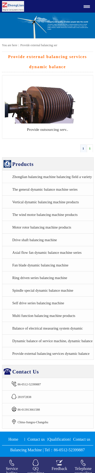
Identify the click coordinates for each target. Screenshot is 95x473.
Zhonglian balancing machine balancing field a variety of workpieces (52, 179)
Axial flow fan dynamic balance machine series (47, 253)
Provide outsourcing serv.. (47, 129)
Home (13, 439)
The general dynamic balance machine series (45, 189)
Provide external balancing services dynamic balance (51, 354)
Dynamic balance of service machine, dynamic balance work (52, 343)
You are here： (11, 45)
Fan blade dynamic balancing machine (40, 265)
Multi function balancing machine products (43, 316)
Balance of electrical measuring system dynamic (47, 328)
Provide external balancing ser (38, 45)
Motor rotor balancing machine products (41, 227)
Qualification (58, 439)
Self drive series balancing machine (38, 303)
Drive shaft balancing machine (34, 240)
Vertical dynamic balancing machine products (45, 202)
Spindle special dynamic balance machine (42, 290)
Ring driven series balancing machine (39, 278)
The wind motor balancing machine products (45, 215)
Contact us (36, 439)
